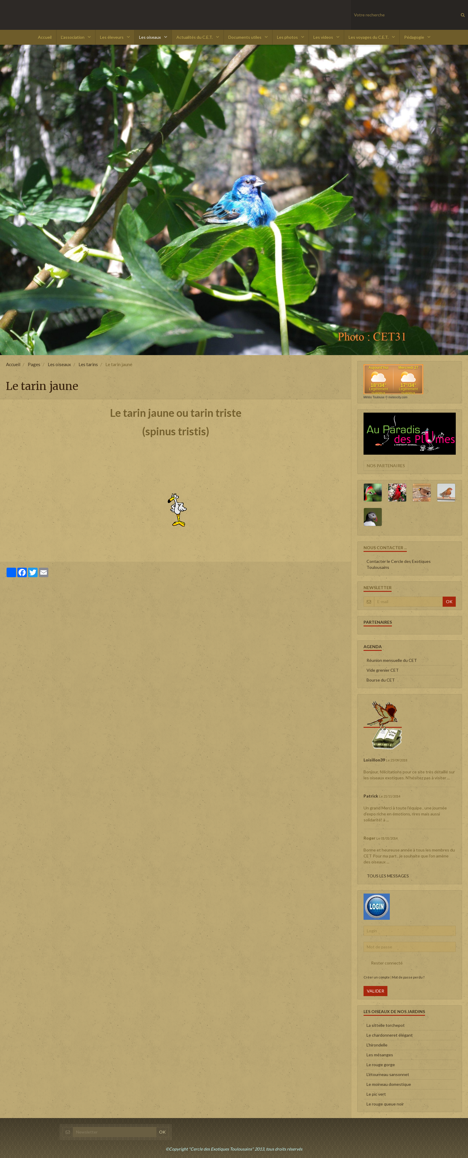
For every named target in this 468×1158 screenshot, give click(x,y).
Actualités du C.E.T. (195, 37)
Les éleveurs (112, 37)
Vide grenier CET (383, 670)
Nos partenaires (386, 465)
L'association (73, 37)
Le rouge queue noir (385, 1103)
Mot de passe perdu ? (408, 977)
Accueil (45, 37)
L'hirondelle (377, 1044)
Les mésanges (380, 1054)
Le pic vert (376, 1094)
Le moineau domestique (389, 1084)
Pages (34, 364)
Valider (375, 990)
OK (449, 601)
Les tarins (88, 364)
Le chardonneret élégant (390, 1035)
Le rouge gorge (381, 1064)
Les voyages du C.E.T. (369, 37)
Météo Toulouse (374, 397)
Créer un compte (377, 977)
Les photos (288, 37)
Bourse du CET (381, 679)
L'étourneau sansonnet (388, 1074)
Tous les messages (388, 875)
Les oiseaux (150, 37)
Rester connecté (383, 963)
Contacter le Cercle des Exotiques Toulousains (399, 564)
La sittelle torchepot (386, 1025)
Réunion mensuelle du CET (392, 660)
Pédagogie (414, 37)
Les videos (323, 37)
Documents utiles (245, 37)
